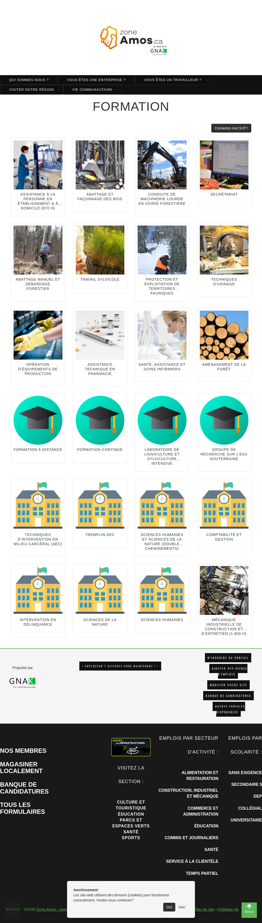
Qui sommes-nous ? (29, 80)
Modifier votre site (228, 685)
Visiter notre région (31, 90)
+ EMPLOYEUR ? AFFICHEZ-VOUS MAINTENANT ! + (120, 666)
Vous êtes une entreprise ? (96, 80)
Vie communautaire (92, 90)
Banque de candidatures (228, 696)
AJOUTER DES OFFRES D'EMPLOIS (229, 671)
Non (182, 907)
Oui (169, 907)
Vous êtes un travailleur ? (172, 80)
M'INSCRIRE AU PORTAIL (228, 658)
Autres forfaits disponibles (230, 709)
